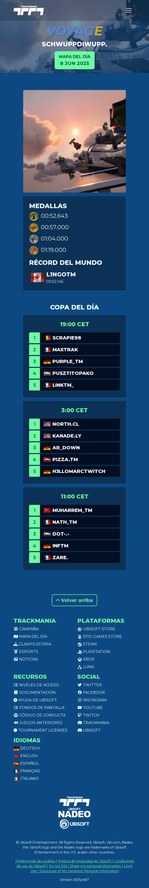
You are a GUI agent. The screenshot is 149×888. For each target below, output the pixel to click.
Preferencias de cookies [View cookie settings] (35, 861)
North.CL (66, 424)
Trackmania (93, 723)
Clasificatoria (32, 644)
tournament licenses (40, 730)
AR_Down (66, 447)
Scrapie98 (67, 338)
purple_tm (68, 361)
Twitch (88, 715)
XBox (85, 659)
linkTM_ (63, 385)
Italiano (26, 778)
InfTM (60, 546)
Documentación (34, 692)
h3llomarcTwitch (79, 471)
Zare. (60, 557)
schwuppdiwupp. (74, 44)
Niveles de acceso (36, 685)
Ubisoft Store (96, 629)
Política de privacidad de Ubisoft (85, 861)
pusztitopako (73, 373)
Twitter (89, 685)
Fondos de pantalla (38, 707)
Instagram (92, 700)
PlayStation (93, 651)
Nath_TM (65, 522)
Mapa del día (30, 636)
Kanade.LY (67, 436)
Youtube (90, 707)
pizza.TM (65, 459)
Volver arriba (74, 600)
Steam (87, 644)
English (25, 756)
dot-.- (61, 534)
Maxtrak (65, 349)
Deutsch (26, 748)
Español (26, 763)
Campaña (26, 629)
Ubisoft (89, 730)
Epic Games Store (99, 636)
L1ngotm (61, 274)
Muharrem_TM (72, 510)
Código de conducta (39, 715)
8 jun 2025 (74, 60)
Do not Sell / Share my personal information (85, 866)
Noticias (25, 659)
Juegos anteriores (37, 723)
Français (26, 771)
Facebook (91, 692)
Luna (85, 667)
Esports (25, 651)
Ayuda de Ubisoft (35, 700)
